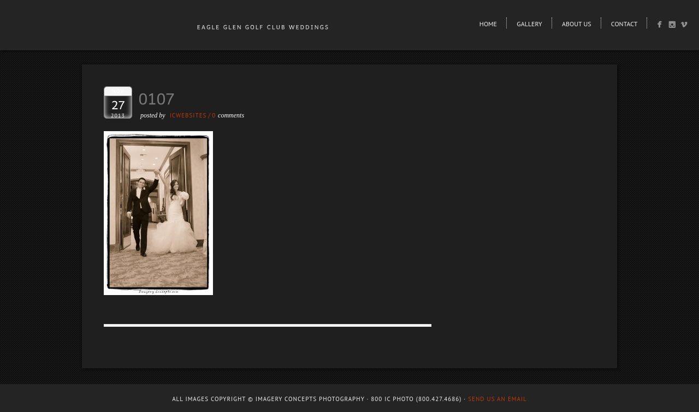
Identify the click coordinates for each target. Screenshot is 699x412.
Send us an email (497, 399)
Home (488, 24)
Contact (624, 24)
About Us (576, 24)
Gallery (529, 24)
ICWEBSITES (188, 115)
